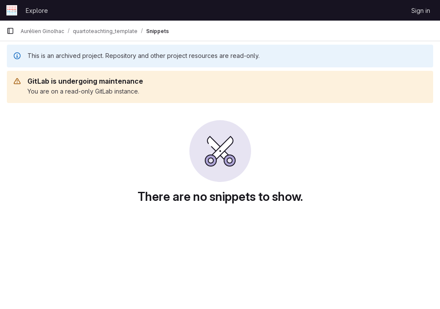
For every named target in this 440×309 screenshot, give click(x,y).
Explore (37, 10)
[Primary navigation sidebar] (10, 31)
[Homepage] (12, 10)
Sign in (420, 10)
